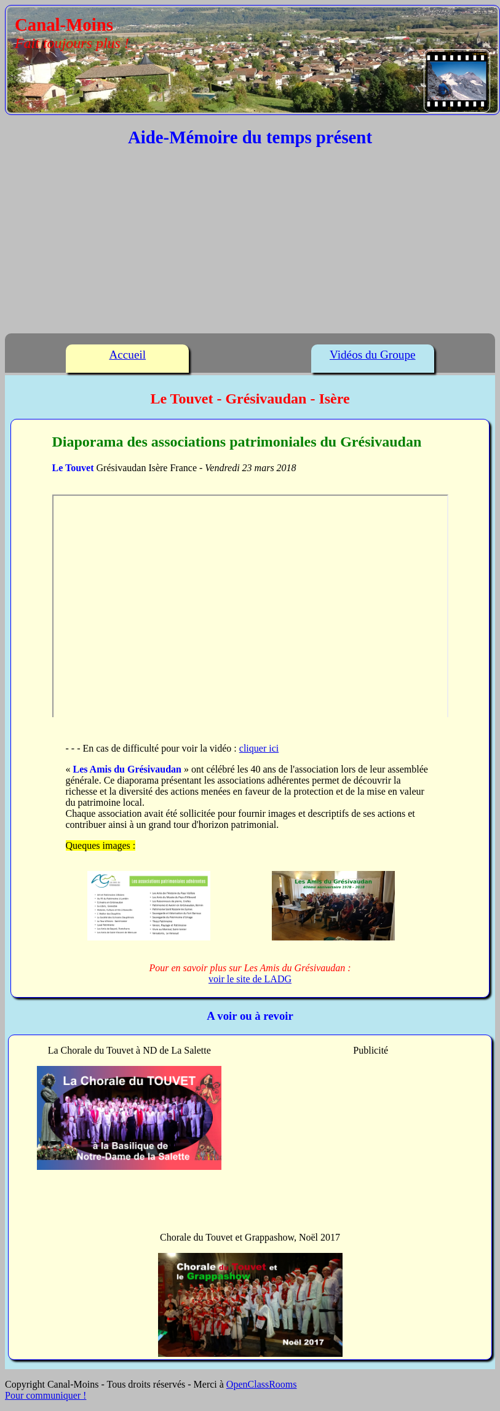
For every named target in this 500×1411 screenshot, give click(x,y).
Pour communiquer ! (45, 1395)
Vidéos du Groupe (373, 354)
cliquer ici (259, 748)
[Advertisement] (250, 243)
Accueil (127, 354)
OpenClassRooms (261, 1384)
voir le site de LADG (250, 979)
